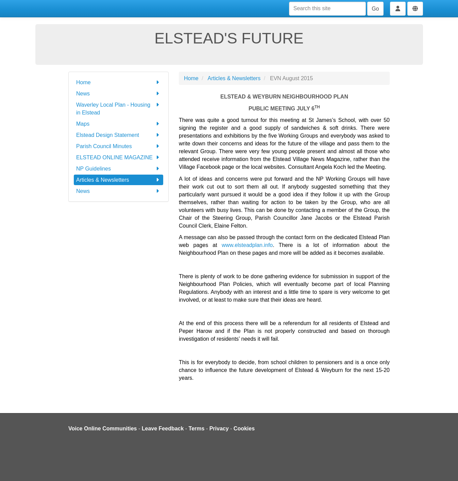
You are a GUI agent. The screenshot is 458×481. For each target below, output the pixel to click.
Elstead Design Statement (118, 135)
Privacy (219, 428)
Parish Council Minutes (118, 146)
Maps (118, 124)
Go (375, 9)
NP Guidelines (118, 169)
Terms (197, 428)
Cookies (244, 428)
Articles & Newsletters (118, 180)
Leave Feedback (163, 428)
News (118, 93)
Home (118, 82)
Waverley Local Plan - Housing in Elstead (118, 108)
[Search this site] (327, 9)
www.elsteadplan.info (247, 245)
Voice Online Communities (102, 428)
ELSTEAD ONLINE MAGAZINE (118, 157)
